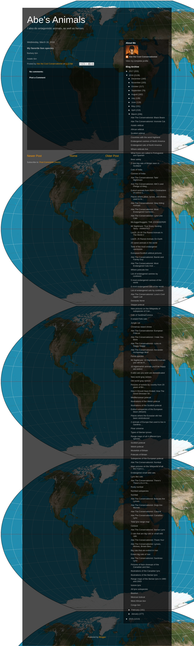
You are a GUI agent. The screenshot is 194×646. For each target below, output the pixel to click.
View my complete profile (137, 61)
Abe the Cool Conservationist (143, 57)
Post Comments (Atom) (49, 162)
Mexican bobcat (138, 597)
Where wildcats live (139, 149)
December (136, 78)
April (133, 110)
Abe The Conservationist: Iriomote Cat (148, 121)
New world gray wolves (141, 377)
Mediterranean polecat (141, 397)
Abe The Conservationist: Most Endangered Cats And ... (144, 264)
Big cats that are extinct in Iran (144, 550)
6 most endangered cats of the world (147, 286)
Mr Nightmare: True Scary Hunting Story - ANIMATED (146, 227)
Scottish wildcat (138, 133)
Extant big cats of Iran (140, 554)
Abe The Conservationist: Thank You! (147, 540)
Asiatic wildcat (137, 125)
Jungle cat (135, 323)
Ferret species (137, 356)
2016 (131, 75)
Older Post (112, 155)
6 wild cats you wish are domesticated (148, 373)
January (135, 614)
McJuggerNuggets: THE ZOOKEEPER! (148, 222)
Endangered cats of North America (146, 145)
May (133, 106)
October (135, 86)
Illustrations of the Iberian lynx (144, 575)
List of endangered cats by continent (147, 290)
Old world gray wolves (140, 381)
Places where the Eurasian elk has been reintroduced (146, 416)
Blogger (102, 637)
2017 (131, 71)
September (136, 90)
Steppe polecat (137, 305)
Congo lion (135, 605)
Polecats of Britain (139, 454)
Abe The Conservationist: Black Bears (148, 117)
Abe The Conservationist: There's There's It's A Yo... (146, 481)
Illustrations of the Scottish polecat (146, 405)
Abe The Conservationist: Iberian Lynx (148, 530)
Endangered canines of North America (148, 141)
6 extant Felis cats (139, 319)
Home (73, 155)
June (133, 102)
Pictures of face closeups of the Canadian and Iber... (145, 565)
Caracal (134, 526)
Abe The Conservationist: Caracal (146, 511)
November (136, 82)
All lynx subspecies (139, 589)
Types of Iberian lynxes (141, 432)
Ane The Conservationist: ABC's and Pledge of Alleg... (147, 185)
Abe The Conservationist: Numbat (146, 462)
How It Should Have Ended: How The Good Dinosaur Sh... (147, 392)
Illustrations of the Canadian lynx (145, 571)
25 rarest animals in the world (144, 243)
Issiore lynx (136, 585)
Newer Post (34, 155)
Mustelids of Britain (139, 450)
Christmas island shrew (141, 327)
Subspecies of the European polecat (147, 458)
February (135, 610)
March (134, 114)
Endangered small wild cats (143, 473)
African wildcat (137, 129)
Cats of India (136, 170)
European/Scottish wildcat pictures (146, 253)
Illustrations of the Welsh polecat (145, 401)
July (133, 98)
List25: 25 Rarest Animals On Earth (146, 239)
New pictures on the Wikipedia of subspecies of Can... (145, 309)
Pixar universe (137, 428)
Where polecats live (139, 270)
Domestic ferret (137, 301)
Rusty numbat (137, 487)
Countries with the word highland (145, 137)
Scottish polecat (138, 443)
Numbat (134, 495)
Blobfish (134, 593)
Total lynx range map (140, 522)
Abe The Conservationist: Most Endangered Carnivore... (144, 210)
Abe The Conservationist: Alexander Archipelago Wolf (147, 351)
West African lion (138, 601)
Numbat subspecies (139, 491)
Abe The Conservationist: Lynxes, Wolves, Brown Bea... (146, 545)
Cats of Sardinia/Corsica (141, 315)
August (134, 94)
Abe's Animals (56, 19)
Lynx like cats (137, 476)
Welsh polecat (137, 446)
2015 (131, 619)
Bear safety (136, 159)
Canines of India (138, 173)
